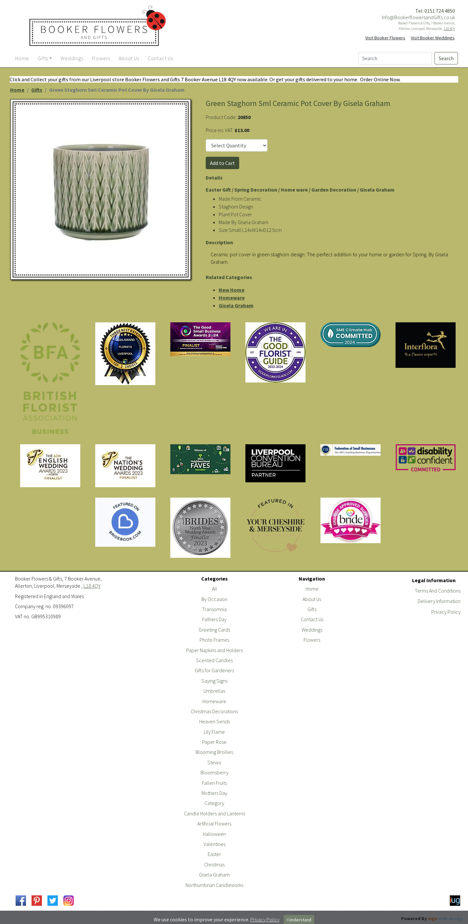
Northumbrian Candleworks (214, 885)
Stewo (214, 762)
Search (446, 58)
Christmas (214, 864)
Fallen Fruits (214, 783)
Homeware (232, 297)
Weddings (312, 629)
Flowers (312, 639)
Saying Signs (215, 680)
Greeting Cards (214, 629)
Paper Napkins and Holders (214, 650)
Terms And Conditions (438, 590)
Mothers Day (214, 793)
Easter (214, 854)
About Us (312, 599)
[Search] (395, 58)
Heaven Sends (214, 721)
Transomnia (214, 609)
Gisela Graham (236, 305)
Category (214, 803)
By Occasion (215, 599)
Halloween (214, 834)
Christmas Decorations (214, 711)
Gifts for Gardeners (214, 670)
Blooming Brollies (214, 752)
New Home (231, 290)
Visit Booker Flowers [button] (385, 38)
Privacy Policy (446, 612)
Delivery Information (439, 601)
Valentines (214, 844)
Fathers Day (214, 619)
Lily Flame (214, 732)
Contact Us (312, 619)
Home (17, 90)
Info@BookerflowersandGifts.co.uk (418, 17)
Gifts (36, 90)
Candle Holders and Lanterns (214, 813)
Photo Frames (214, 639)
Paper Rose (214, 742)
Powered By (432, 918)
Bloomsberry (214, 772)
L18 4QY (449, 28)
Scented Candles (214, 660)
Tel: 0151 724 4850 (435, 10)
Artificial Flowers (214, 823)
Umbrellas (214, 691)
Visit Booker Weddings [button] (433, 38)
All (214, 588)
